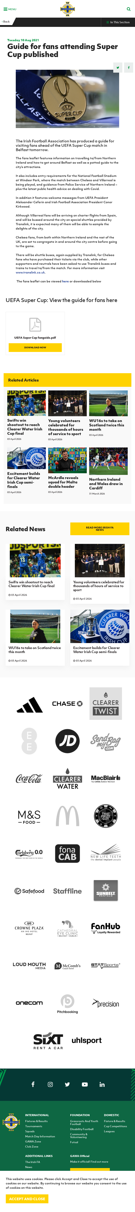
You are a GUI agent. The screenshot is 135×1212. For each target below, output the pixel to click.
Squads (30, 1131)
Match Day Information (40, 1136)
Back (6, 21)
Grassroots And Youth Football (84, 1122)
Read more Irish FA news (100, 529)
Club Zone (31, 1146)
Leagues (109, 1131)
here (65, 281)
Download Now (35, 347)
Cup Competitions (115, 1126)
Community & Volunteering (78, 1135)
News (28, 1167)
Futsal (74, 1142)
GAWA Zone (33, 1141)
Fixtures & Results (36, 1121)
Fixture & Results (114, 1121)
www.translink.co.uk (30, 272)
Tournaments (33, 1126)
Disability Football (82, 1129)
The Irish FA (32, 1162)
